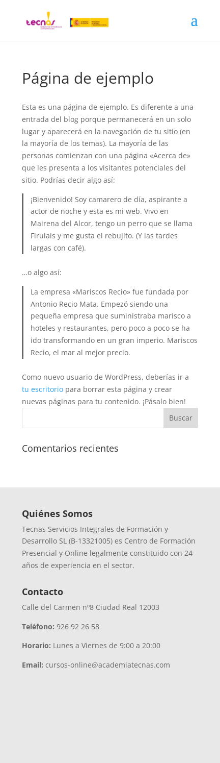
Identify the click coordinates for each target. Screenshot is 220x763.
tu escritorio (42, 389)
